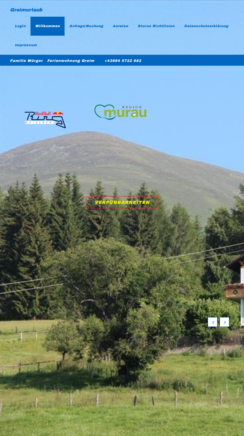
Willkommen (47, 26)
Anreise (120, 26)
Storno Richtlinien (156, 26)
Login (20, 26)
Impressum (26, 45)
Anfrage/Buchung (86, 26)
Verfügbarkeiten (122, 202)
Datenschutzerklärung (206, 26)
